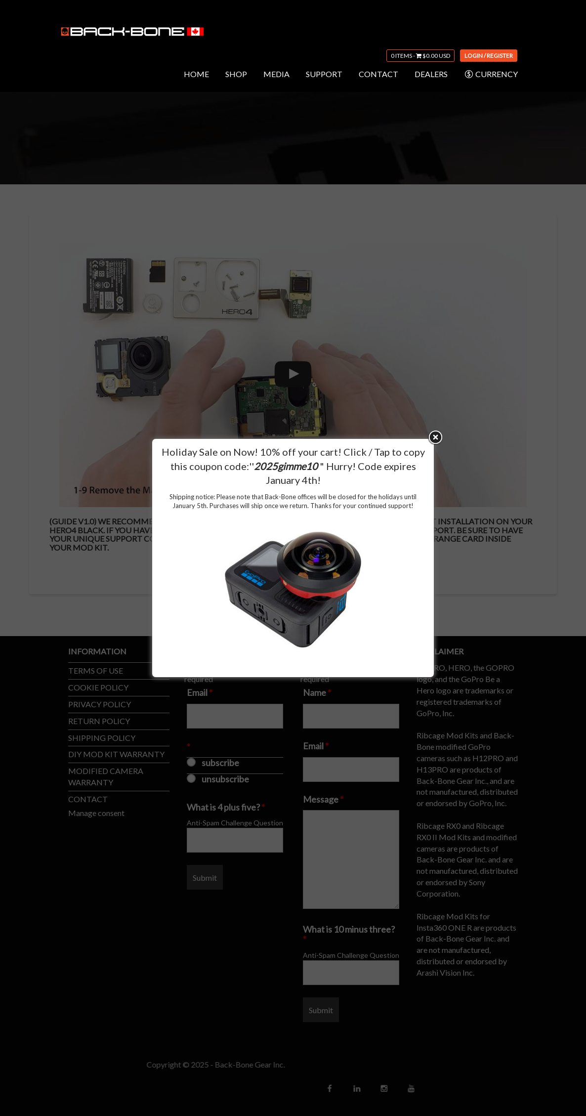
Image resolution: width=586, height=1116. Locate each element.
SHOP (236, 74)
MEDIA (276, 74)
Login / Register (488, 55)
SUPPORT (324, 74)
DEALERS (431, 74)
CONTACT (378, 74)
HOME (196, 74)
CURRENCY (491, 74)
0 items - (420, 55)
